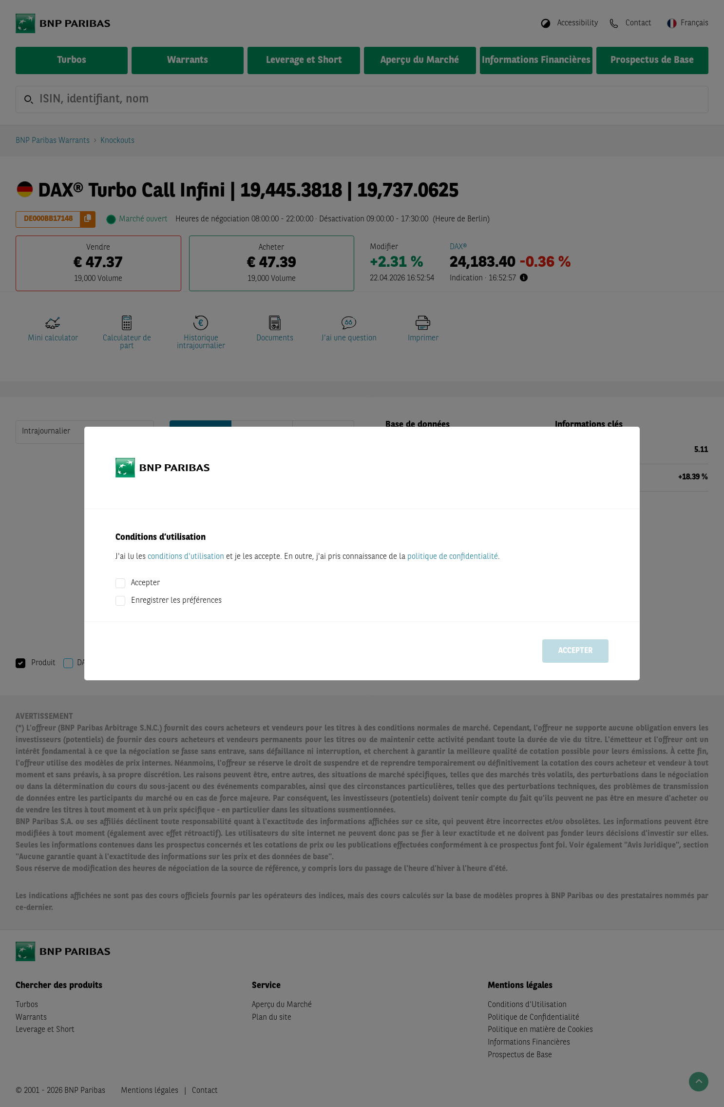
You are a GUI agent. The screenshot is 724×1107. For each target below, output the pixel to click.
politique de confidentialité (452, 557)
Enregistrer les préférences (176, 601)
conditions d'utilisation (186, 557)
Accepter (145, 583)
